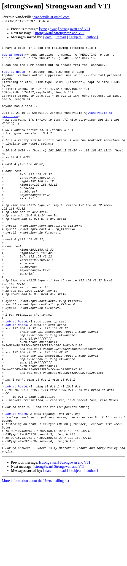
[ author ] (91, 37)
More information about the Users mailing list (35, 562)
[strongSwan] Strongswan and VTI (64, 29)
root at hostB (13, 77)
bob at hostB (12, 57)
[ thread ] (61, 37)
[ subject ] (76, 37)
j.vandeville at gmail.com (51, 17)
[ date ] (48, 37)
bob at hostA (16, 377)
